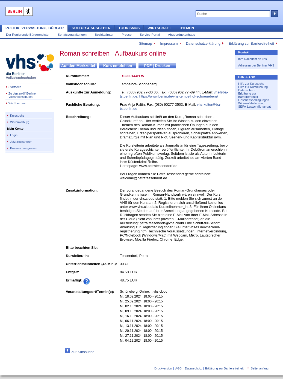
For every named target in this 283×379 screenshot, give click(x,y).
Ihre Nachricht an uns (252, 58)
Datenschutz (246, 90)
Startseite (14, 87)
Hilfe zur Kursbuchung (253, 87)
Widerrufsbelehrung (251, 103)
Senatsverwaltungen (72, 34)
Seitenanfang (258, 368)
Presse (126, 34)
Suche (274, 13)
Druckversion (163, 368)
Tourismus (129, 28)
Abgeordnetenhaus (181, 34)
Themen (186, 28)
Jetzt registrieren (21, 141)
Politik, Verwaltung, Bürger (34, 28)
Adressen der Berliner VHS (256, 65)
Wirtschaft (159, 28)
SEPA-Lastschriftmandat (254, 106)
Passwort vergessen (23, 148)
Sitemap (145, 43)
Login (13, 135)
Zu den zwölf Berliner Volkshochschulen (22, 95)
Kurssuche (17, 115)
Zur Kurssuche (83, 352)
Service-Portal (150, 34)
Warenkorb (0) (19, 122)
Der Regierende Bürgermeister (27, 34)
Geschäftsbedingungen (253, 100)
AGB (178, 368)
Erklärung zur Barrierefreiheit (251, 43)
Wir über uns (16, 103)
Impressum (169, 43)
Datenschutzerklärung (203, 43)
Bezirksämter (104, 34)
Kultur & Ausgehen (91, 28)
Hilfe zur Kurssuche (251, 83)
